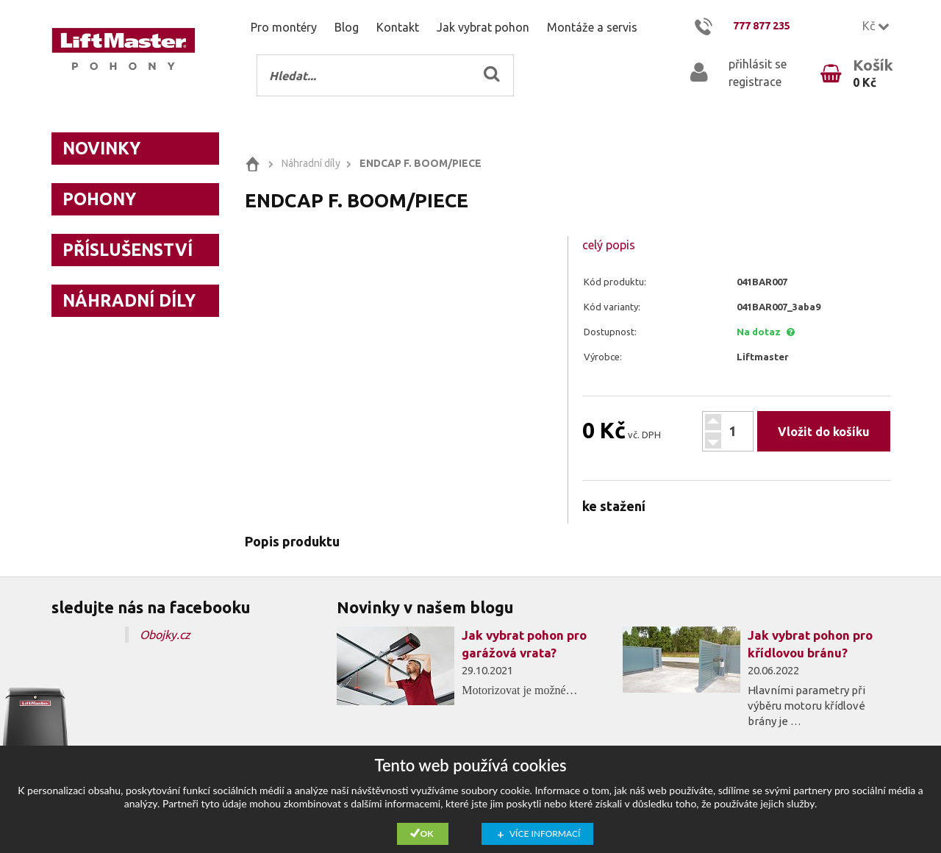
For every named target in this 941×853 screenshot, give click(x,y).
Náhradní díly (129, 300)
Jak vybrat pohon (483, 27)
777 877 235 (761, 26)
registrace (755, 81)
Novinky (101, 148)
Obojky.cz (165, 634)
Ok (427, 833)
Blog (346, 27)
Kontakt (397, 27)
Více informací (544, 833)
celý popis (608, 244)
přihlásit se (758, 64)
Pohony (99, 199)
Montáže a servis (592, 27)
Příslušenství (127, 249)
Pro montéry (284, 27)
